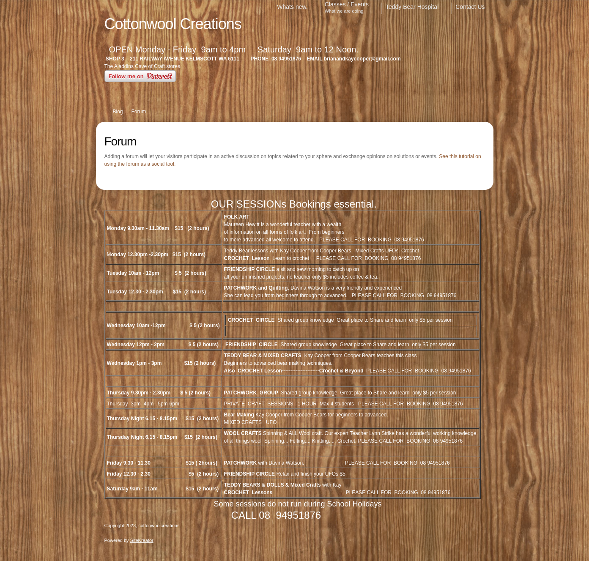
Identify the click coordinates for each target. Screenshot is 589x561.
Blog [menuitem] (118, 112)
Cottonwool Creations (172, 24)
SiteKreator (141, 540)
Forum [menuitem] (138, 112)
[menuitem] (296, 8)
